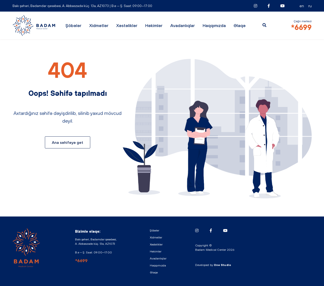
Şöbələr (73, 25)
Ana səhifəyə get (67, 142)
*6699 (301, 27)
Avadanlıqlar (182, 25)
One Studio (222, 265)
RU (310, 6)
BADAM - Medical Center (34, 25)
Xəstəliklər (127, 25)
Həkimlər (154, 25)
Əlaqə (240, 25)
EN (302, 6)
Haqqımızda (214, 25)
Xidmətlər (99, 25)
